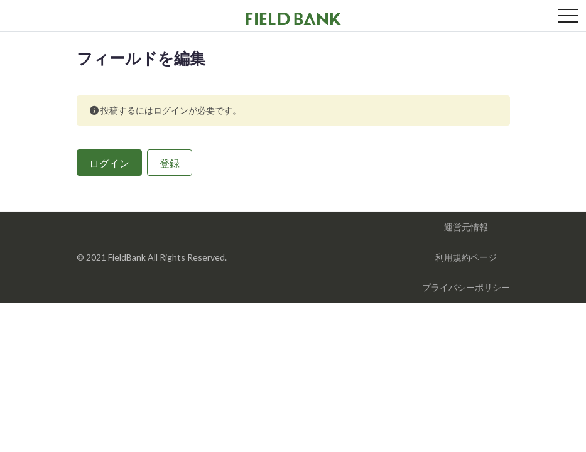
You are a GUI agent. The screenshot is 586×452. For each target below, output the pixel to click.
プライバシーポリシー (466, 287)
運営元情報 (466, 227)
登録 (170, 163)
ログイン (109, 163)
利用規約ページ (466, 257)
